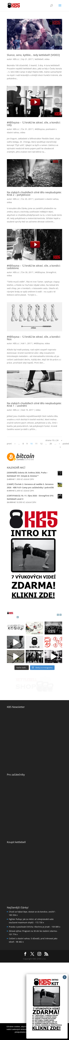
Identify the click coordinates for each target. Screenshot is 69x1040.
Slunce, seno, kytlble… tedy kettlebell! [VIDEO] (33, 55)
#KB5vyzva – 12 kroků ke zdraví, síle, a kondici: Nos (34, 338)
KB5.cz (16, 59)
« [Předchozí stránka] (14, 443)
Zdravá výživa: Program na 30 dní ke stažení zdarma (33, 931)
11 (36, 443)
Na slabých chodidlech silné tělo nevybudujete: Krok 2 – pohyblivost (34, 193)
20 (51, 443)
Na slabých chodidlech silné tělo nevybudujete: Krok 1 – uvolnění (34, 404)
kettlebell (39, 59)
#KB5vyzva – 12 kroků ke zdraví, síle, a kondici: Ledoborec (34, 267)
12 (41, 443)
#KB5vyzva (40, 129)
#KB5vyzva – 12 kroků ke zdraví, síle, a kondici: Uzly (34, 124)
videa (46, 59)
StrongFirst (51, 272)
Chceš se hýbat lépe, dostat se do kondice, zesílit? (32, 911)
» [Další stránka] (59, 443)
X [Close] (64, 977)
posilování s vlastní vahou (47, 199)
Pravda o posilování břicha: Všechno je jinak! (29, 926)
